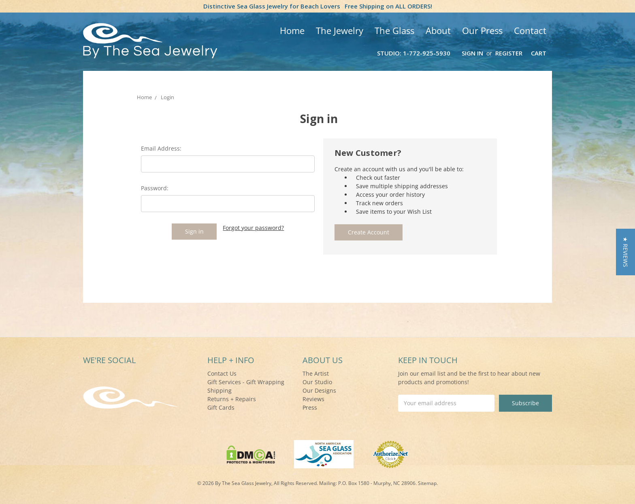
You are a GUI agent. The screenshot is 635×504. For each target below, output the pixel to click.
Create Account (368, 232)
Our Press (482, 30)
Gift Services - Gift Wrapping (245, 382)
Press (310, 407)
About (438, 30)
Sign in (472, 53)
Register (508, 53)
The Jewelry (339, 30)
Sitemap (427, 483)
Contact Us (222, 373)
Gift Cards (220, 407)
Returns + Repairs (231, 399)
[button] (625, 252)
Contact (530, 30)
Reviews (313, 399)
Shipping (219, 390)
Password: (154, 188)
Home (292, 30)
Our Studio (317, 382)
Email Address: (161, 148)
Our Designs (319, 390)
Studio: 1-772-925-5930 (413, 53)
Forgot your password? (253, 228)
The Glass (394, 30)
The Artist (316, 373)
